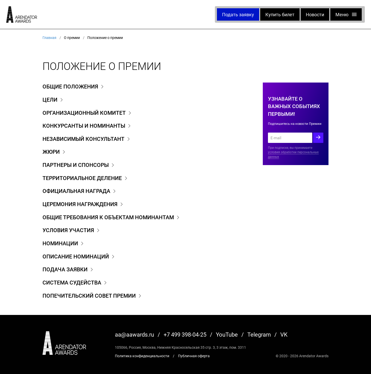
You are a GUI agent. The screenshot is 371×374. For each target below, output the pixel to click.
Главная (49, 37)
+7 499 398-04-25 (185, 334)
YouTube (227, 334)
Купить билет (279, 14)
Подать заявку (238, 14)
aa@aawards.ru (134, 334)
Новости (315, 14)
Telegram (259, 334)
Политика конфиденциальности (142, 355)
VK (284, 334)
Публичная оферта (194, 355)
